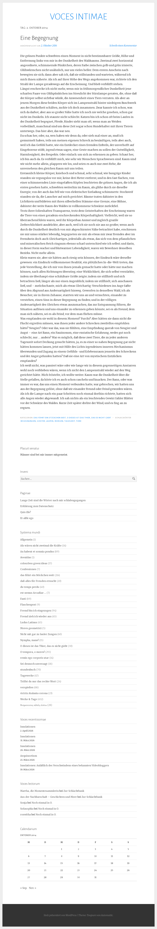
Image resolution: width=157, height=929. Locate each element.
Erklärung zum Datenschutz (37, 506)
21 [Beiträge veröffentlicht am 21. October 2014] (45, 870)
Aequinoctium (28, 755)
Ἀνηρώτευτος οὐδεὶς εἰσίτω (33, 705)
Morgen (59, 421)
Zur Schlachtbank (73, 790)
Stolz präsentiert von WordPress (60, 915)
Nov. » (32, 888)
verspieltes (26, 687)
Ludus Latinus (28, 622)
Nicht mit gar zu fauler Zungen (38, 634)
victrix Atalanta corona (34, 693)
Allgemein (26, 539)
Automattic (107, 915)
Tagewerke (27, 675)
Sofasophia (26, 808)
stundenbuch (28, 669)
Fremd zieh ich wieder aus (36, 616)
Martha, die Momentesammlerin (39, 790)
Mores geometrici (31, 628)
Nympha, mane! (29, 640)
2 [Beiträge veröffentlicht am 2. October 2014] (78, 849)
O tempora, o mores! (32, 652)
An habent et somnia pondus (37, 551)
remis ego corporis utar (34, 657)
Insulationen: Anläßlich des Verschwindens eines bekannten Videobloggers (64, 765)
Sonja (23, 802)
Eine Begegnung (39, 38)
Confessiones (28, 569)
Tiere (78, 421)
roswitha (25, 814)
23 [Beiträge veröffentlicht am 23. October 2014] (78, 870)
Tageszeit (69, 421)
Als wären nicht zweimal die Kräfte (40, 545)
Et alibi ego (26, 518)
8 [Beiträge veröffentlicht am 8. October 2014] (61, 856)
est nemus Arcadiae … (33, 592)
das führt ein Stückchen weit (50, 418)
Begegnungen (28, 421)
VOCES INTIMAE (78, 16)
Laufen (49, 421)
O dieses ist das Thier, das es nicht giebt (89, 418)
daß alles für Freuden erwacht (38, 581)
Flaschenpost (28, 604)
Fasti (23, 598)
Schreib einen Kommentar (123, 45)
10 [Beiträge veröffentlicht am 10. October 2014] (95, 856)
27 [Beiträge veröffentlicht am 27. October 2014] (28, 877)
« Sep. (23, 888)
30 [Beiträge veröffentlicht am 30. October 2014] (78, 877)
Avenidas (25, 557)
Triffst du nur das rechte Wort (38, 681)
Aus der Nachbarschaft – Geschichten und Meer (48, 796)
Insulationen (27, 726)
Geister (41, 421)
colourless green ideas (33, 563)
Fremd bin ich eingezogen (35, 610)
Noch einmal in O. (42, 802)
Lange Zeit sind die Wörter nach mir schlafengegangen (53, 500)
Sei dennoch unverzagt (33, 663)
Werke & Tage (28, 699)
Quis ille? (25, 512)
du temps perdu (29, 587)
